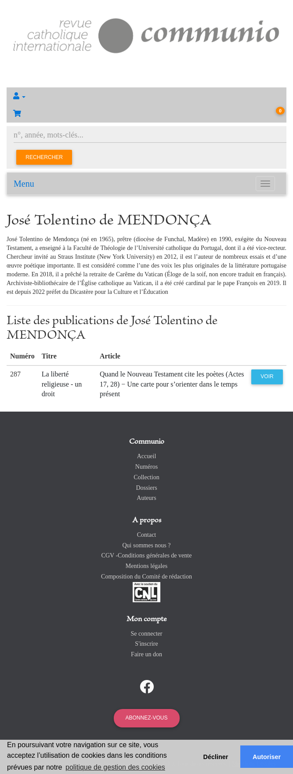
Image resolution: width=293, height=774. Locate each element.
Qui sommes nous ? (146, 545)
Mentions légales (146, 566)
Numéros (146, 466)
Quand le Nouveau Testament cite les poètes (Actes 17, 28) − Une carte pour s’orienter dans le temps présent (172, 384)
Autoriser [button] (267, 756)
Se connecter (147, 633)
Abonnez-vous (146, 718)
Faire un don (146, 654)
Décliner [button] (215, 756)
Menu (24, 183)
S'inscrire (146, 643)
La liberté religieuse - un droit (62, 384)
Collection (146, 477)
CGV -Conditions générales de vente (146, 555)
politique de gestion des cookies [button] (115, 767)
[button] (146, 96)
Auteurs (146, 498)
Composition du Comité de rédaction (146, 576)
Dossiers (146, 488)
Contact (146, 535)
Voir (266, 376)
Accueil (146, 456)
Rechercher (44, 157)
